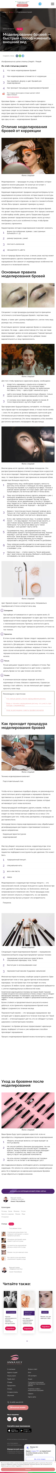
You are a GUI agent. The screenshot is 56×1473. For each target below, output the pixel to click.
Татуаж (23, 1211)
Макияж (17, 1214)
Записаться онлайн (22, 5)
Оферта (30, 1394)
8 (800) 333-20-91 (22, 3)
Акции (30, 1379)
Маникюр (16, 1211)
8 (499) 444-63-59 (16, 1402)
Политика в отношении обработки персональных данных (36, 1384)
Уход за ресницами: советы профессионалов (25, 710)
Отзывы (9, 1382)
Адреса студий (12, 1372)
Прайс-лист (11, 1379)
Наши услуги (11, 1376)
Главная (3, 12)
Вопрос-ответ (32, 1369)
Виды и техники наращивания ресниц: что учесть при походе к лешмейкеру (28, 704)
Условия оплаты (12, 1392)
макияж (45, 1312)
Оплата (9, 1389)
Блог (11, 12)
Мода (23, 1214)
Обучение (10, 1395)
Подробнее (10, 1328)
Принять (28, 1469)
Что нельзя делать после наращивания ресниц (26, 699)
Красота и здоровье (7, 1214)
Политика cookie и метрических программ (35, 1389)
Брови (19, 29)
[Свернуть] (53, 1446)
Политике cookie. (28, 1466)
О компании (11, 1369)
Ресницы (4, 1211)
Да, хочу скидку (39, 1459)
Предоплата (11, 1385)
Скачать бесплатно (13, 97)
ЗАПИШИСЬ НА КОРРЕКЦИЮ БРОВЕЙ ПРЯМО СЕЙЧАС (28, 1191)
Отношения (5, 1217)
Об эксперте (32, 1376)
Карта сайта (32, 1397)
